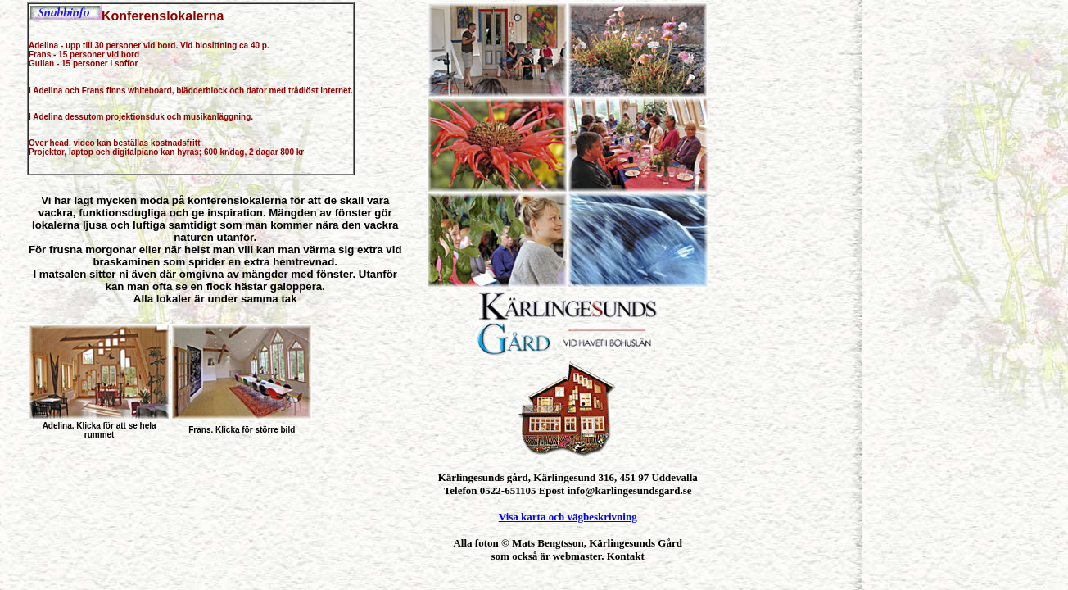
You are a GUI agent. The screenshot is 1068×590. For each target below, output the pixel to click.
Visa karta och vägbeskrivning (568, 517)
